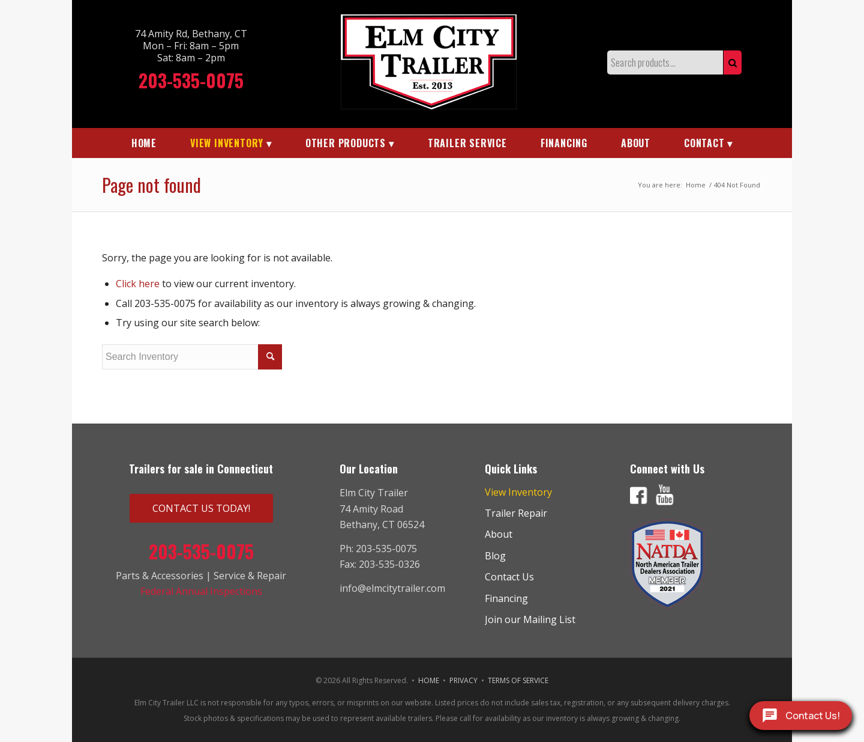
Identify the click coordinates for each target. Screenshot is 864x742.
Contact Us (509, 576)
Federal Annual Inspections (201, 591)
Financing (506, 598)
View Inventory (518, 492)
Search (733, 62)
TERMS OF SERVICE (518, 680)
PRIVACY (463, 680)
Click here (138, 283)
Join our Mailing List (530, 619)
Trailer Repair (516, 513)
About (498, 534)
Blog (495, 555)
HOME (428, 680)
